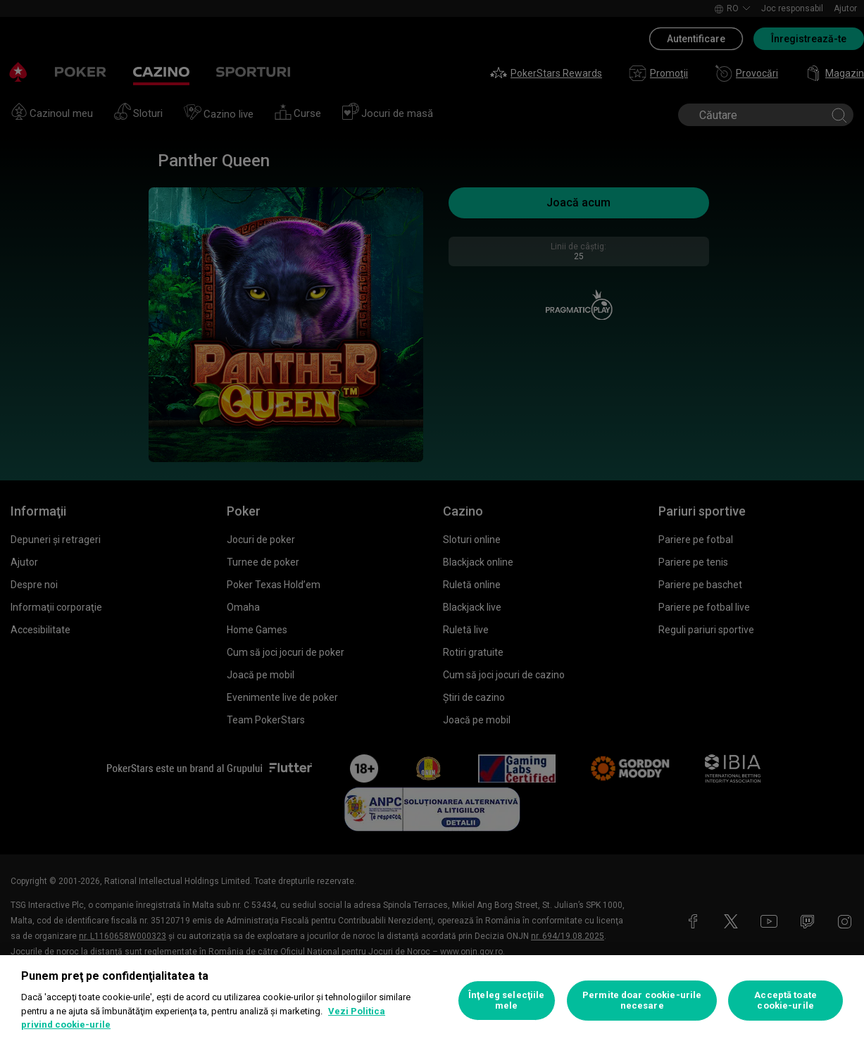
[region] (432, 1000)
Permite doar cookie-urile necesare (641, 1000)
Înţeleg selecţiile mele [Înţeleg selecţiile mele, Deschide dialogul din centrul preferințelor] (506, 1000)
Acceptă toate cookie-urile (785, 1000)
